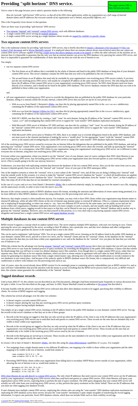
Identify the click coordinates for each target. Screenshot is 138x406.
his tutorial (103, 284)
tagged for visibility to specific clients (89, 36)
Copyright (5, 402)
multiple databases (49, 34)
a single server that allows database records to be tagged (66, 52)
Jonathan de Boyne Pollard (22, 402)
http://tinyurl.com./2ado (119, 8)
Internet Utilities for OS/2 (43, 111)
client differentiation (78, 343)
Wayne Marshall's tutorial (40, 50)
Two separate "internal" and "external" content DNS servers (32, 31)
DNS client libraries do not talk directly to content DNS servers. (29, 378)
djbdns (51, 104)
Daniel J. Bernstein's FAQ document (103, 48)
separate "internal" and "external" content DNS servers (68, 246)
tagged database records (64, 213)
